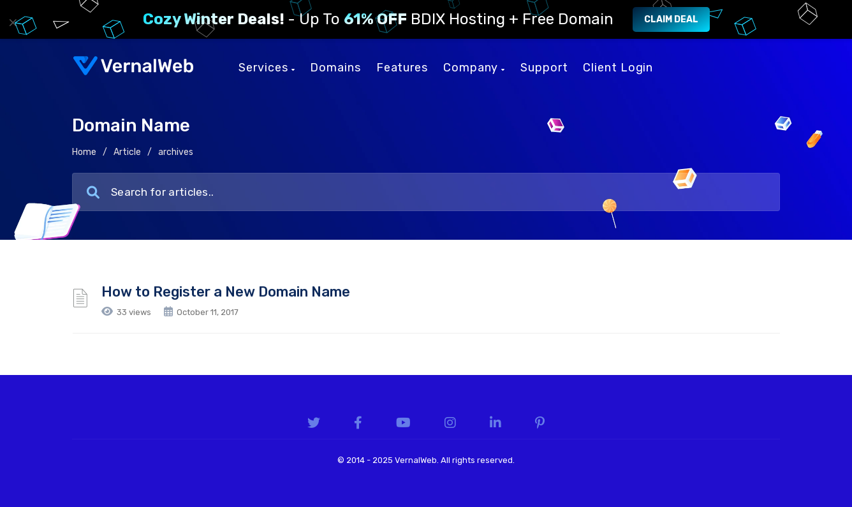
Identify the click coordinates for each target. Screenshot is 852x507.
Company (474, 68)
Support (544, 68)
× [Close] (13, 22)
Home (84, 152)
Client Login (618, 68)
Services (267, 68)
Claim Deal (671, 19)
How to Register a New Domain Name (225, 291)
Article (127, 152)
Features (402, 68)
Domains (335, 68)
